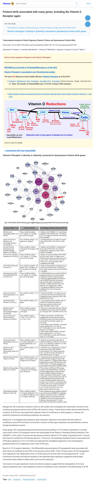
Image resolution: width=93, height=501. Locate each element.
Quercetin (34, 81)
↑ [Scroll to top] (87, 18)
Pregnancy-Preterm (29, 479)
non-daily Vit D (45, 81)
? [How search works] (76, 3)
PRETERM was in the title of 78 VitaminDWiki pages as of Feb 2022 (30, 68)
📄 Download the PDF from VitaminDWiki (19, 151)
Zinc (28, 81)
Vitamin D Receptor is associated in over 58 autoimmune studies (29, 72)
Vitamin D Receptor (50, 77)
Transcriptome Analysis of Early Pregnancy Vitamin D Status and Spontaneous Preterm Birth (41, 28)
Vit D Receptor (41, 479)
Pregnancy (17, 479)
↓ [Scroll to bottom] (87, 24)
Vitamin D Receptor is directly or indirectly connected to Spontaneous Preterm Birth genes (46, 31)
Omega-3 (12, 81)
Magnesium (21, 81)
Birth (9, 479)
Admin (88, 3)
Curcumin (56, 81)
